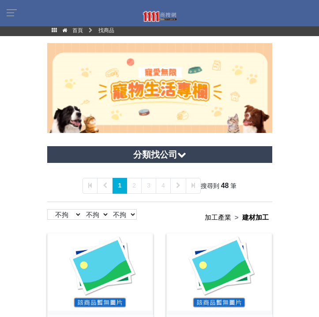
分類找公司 (159, 154)
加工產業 (218, 217)
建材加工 (255, 217)
